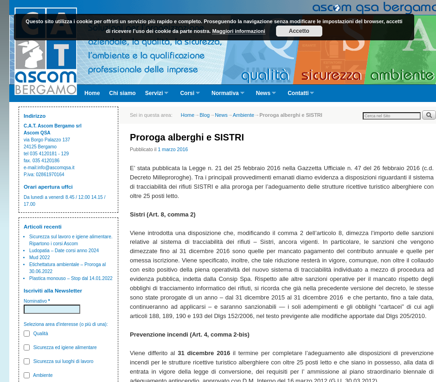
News (263, 96)
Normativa (225, 96)
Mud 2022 (39, 257)
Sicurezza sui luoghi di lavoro (58, 361)
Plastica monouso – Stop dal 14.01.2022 (71, 278)
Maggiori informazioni (238, 31)
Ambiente (38, 375)
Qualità (36, 334)
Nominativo (37, 301)
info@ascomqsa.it (56, 167)
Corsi (187, 96)
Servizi (155, 96)
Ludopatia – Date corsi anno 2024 (64, 250)
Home (92, 93)
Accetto (299, 31)
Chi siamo (122, 93)
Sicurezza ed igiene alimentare (60, 347)
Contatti (298, 96)
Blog (204, 115)
